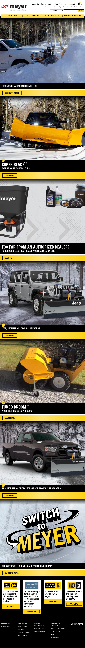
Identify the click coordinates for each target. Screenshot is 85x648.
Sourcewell (55, 637)
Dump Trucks (22, 635)
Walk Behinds (22, 626)
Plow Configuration (58, 628)
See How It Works (12, 93)
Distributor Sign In (79, 6)
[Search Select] (57, 11)
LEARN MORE (31, 611)
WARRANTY (74, 604)
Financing (54, 634)
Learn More (10, 175)
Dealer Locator (47, 4)
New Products (60, 4)
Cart (81, 4)
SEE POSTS (10, 606)
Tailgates (20, 629)
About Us (35, 4)
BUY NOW (8, 258)
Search (81, 11)
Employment (48, 6)
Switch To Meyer (12, 573)
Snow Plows (12, 16)
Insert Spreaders (23, 632)
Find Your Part (39, 628)
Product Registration (59, 6)
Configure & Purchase (72, 16)
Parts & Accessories (53, 16)
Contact (69, 6)
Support (72, 4)
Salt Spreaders (33, 16)
